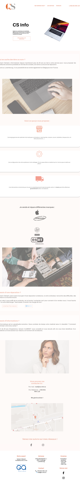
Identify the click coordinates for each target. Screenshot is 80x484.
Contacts (58, 5)
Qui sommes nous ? (40, 5)
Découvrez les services (21, 38)
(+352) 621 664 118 (74, 5)
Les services (50, 5)
